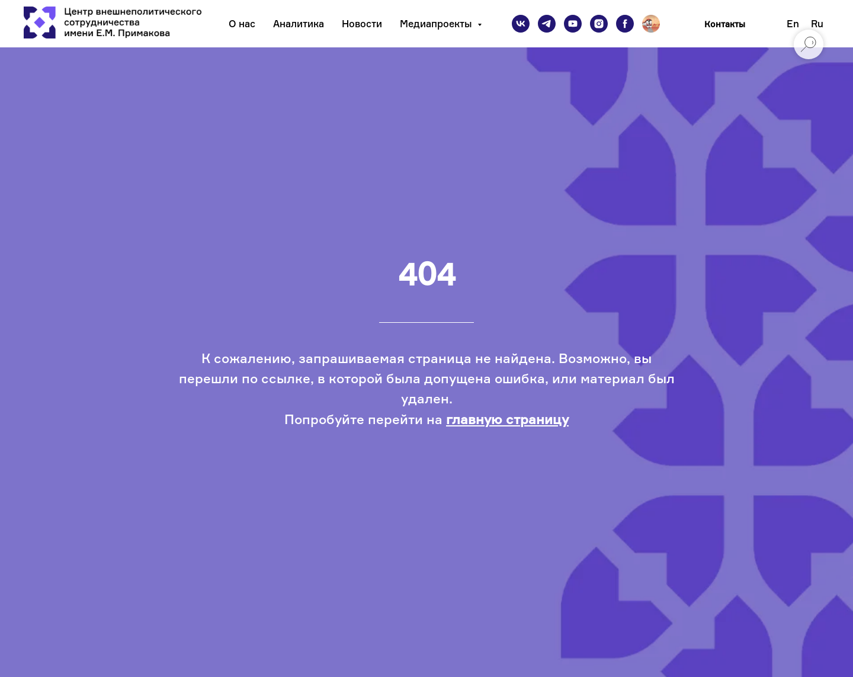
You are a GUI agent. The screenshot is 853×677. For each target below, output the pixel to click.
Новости (362, 24)
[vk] (521, 24)
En (793, 24)
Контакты (724, 24)
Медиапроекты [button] (437, 24)
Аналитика (298, 24)
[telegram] (547, 24)
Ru (817, 24)
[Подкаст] (651, 24)
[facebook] (625, 24)
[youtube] (573, 24)
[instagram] (599, 24)
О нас (242, 24)
